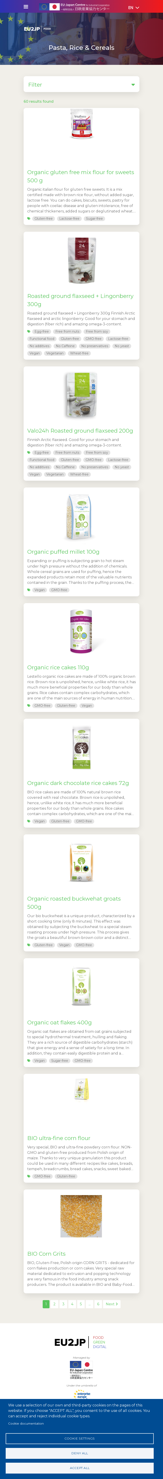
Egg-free (42, 331)
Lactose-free (69, 219)
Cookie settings (79, 1438)
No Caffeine (65, 346)
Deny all (79, 1453)
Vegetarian (55, 353)
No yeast (122, 346)
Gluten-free (44, 219)
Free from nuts (67, 331)
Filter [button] (81, 84)
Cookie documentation (26, 1423)
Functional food (42, 339)
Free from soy (97, 331)
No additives (39, 346)
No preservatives (94, 346)
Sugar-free (94, 219)
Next (112, 1304)
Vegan (35, 353)
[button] (130, 8)
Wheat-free (79, 353)
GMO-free (93, 339)
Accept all (79, 1468)
